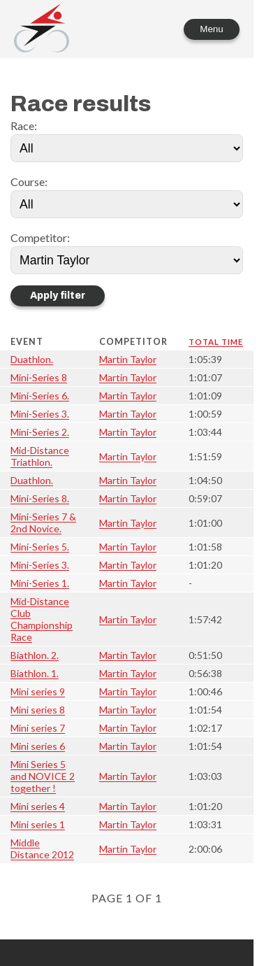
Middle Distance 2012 (42, 848)
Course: (28, 181)
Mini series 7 (37, 728)
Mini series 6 (37, 746)
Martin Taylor (127, 359)
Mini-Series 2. (39, 432)
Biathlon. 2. (34, 655)
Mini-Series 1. (39, 583)
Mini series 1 (37, 824)
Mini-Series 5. (39, 547)
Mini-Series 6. (39, 396)
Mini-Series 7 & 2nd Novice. (43, 522)
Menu (211, 29)
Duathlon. (31, 359)
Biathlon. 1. (34, 673)
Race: (23, 125)
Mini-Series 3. (39, 414)
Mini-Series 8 (38, 377)
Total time (216, 341)
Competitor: (40, 237)
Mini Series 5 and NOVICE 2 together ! (42, 776)
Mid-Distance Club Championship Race (41, 619)
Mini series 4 (37, 806)
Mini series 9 (37, 691)
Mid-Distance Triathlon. (39, 456)
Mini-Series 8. (39, 498)
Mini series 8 (37, 710)
